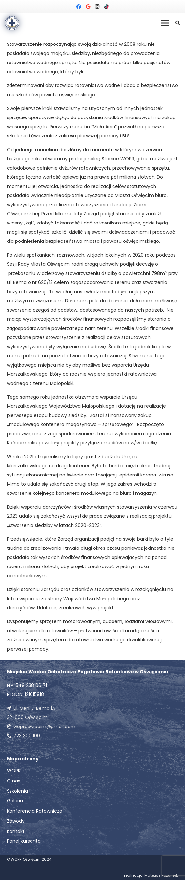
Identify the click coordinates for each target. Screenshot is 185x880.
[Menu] (165, 23)
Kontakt (16, 831)
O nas (13, 781)
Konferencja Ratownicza (34, 811)
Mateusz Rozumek (161, 875)
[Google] (87, 6)
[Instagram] (97, 6)
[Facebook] (78, 6)
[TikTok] (106, 6)
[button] (178, 23)
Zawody (16, 821)
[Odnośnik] (12, 23)
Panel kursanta (24, 841)
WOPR (14, 770)
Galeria (15, 801)
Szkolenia (17, 791)
